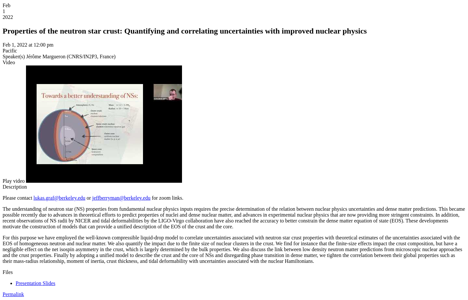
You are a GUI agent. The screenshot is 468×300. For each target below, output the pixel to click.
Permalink (13, 294)
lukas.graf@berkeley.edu (59, 198)
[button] (14, 181)
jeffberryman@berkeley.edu (121, 198)
